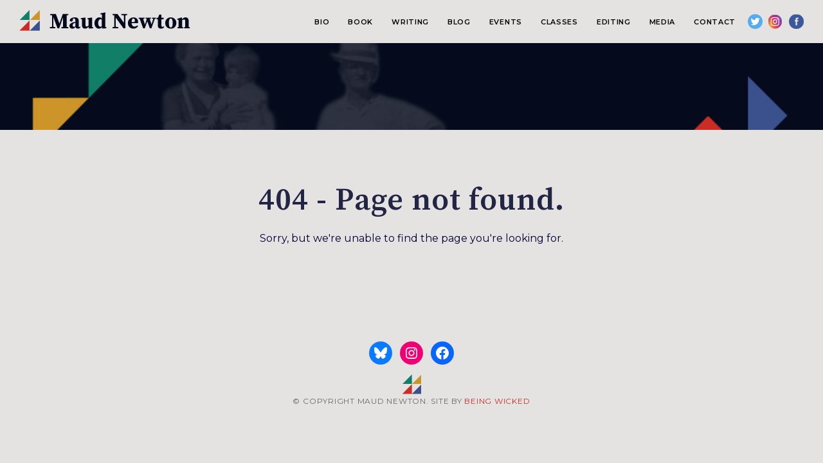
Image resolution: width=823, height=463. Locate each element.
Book (360, 21)
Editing (614, 21)
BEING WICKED (497, 401)
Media (662, 21)
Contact (715, 21)
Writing (410, 21)
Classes (559, 21)
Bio (321, 21)
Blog (459, 21)
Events (505, 21)
